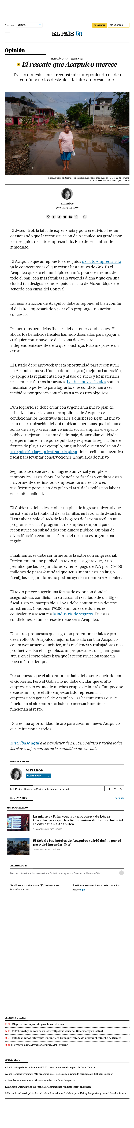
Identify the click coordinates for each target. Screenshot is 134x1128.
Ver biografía (38, 776)
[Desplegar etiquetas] (121, 872)
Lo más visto (12, 1060)
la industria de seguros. (73, 614)
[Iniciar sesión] (118, 25)
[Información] (81, 59)
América (24, 873)
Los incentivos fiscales (86, 381)
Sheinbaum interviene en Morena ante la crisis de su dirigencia (41, 1080)
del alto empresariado (101, 261)
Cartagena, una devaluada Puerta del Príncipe (40, 1045)
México (14, 873)
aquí (82, 889)
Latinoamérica (39, 873)
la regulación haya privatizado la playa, (44, 451)
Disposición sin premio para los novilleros (38, 1024)
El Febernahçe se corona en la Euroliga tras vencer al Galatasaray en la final (57, 1031)
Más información (19, 889)
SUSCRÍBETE (99, 25)
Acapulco (66, 873)
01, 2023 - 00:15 (67, 208)
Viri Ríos (67, 203)
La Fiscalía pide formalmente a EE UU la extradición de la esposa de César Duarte (51, 1067)
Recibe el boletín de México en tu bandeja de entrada (42, 789)
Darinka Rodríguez (42, 850)
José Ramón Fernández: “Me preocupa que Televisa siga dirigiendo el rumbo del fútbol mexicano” (60, 1073)
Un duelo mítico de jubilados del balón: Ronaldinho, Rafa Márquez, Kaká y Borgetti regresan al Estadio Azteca (66, 1093)
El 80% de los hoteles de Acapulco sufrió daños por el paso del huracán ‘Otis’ (77, 842)
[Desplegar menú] (7, 34)
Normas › (119, 798)
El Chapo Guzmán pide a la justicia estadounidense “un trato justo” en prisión (49, 1086)
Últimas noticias (15, 1017)
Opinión (15, 50)
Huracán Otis (59, 59)
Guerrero (78, 873)
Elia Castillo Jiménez (43, 829)
